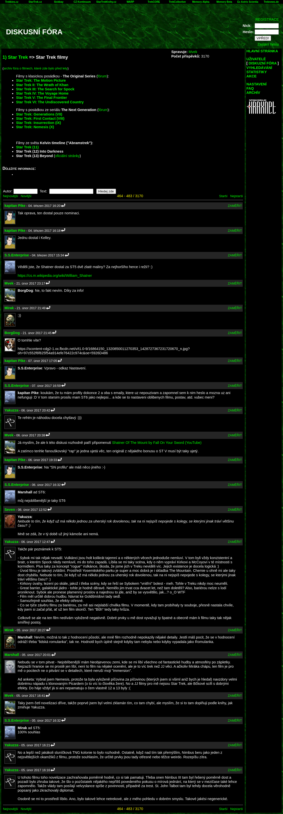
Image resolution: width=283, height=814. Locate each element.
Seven (9, 510)
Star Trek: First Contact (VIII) (40, 118)
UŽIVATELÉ (256, 59)
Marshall (11, 655)
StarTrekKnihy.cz (106, 1)
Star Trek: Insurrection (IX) (38, 123)
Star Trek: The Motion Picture (41, 80)
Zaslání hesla (268, 44)
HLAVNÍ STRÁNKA (262, 51)
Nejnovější (10, 196)
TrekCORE (154, 1)
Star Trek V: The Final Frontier (41, 98)
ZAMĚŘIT (235, 206)
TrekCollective (177, 1)
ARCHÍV (253, 93)
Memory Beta (224, 1)
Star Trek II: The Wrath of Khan (42, 85)
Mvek (193, 52)
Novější (26, 196)
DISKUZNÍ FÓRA (263, 63)
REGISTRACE (267, 19)
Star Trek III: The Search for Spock (45, 89)
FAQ (250, 88)
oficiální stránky (67, 156)
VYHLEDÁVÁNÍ (259, 68)
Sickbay (58, 1)
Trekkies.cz (11, 1)
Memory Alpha (200, 1)
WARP (130, 1)
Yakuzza (11, 410)
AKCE (251, 76)
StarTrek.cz (35, 1)
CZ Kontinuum (82, 1)
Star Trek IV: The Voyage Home (42, 93)
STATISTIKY (256, 72)
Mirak (9, 308)
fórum (102, 76)
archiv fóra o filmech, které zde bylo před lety (35, 68)
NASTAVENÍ (256, 84)
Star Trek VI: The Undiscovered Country (50, 102)
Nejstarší (236, 196)
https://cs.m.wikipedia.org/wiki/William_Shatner (55, 276)
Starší (223, 196)
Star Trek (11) (27, 147)
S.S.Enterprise (16, 255)
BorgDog (12, 333)
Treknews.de (271, 1)
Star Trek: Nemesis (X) (35, 127)
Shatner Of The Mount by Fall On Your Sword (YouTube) (156, 443)
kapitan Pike (14, 206)
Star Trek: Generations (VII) (39, 114)
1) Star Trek (15, 57)
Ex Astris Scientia (247, 1)
